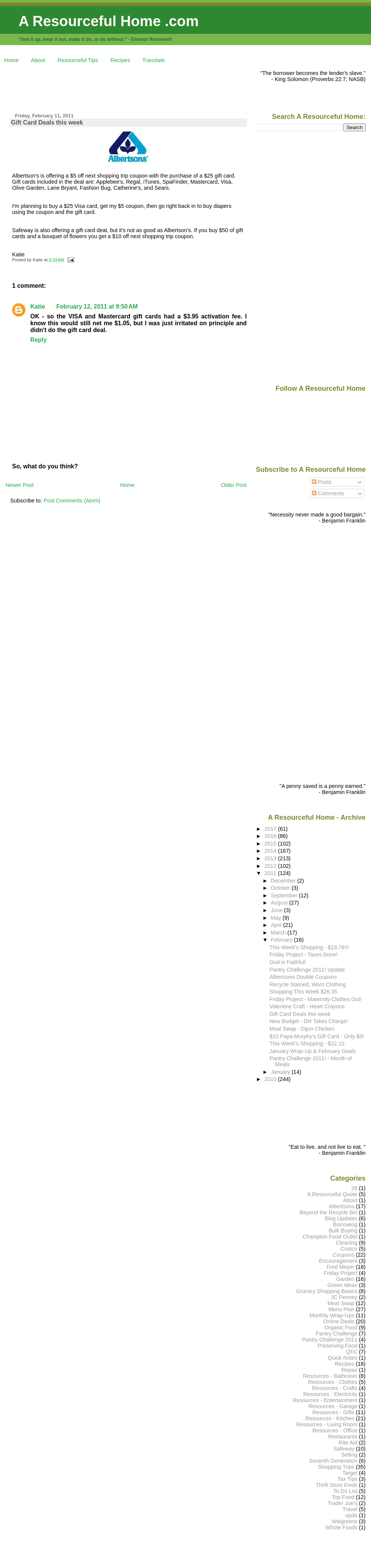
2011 (271, 873)
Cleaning (346, 1243)
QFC (351, 1352)
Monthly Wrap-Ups (331, 1315)
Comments (328, 493)
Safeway (343, 1449)
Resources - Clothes (332, 1382)
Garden (345, 1279)
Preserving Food (337, 1346)
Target (349, 1473)
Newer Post (19, 485)
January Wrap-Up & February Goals (312, 1051)
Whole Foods (341, 1527)
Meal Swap (340, 1303)
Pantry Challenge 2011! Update (307, 970)
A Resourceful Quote (332, 1194)
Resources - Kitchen (329, 1418)
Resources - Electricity (330, 1394)
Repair (349, 1370)
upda (351, 1515)
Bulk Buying (343, 1231)
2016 (271, 836)
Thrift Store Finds (336, 1485)
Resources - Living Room (326, 1424)
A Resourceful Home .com (109, 21)
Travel (350, 1509)
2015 (271, 844)
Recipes (120, 60)
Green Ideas (342, 1285)
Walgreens (344, 1521)
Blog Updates (341, 1218)
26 (354, 1188)
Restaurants (342, 1437)
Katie (37, 306)
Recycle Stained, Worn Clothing (307, 984)
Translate (153, 60)
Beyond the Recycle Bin (328, 1212)
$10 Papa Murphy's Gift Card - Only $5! (316, 1036)
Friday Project (340, 1273)
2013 (271, 858)
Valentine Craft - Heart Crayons (306, 1006)
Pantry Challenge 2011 (329, 1340)
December (284, 881)
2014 (271, 851)
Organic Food (340, 1327)
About (38, 60)
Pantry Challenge (336, 1334)
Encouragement (338, 1261)
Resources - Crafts (334, 1388)
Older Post (234, 485)
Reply (38, 340)
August (280, 903)
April (277, 925)
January (281, 1072)
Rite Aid (348, 1443)
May (277, 918)
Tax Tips (347, 1479)
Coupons (343, 1255)
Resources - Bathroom (330, 1376)
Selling (349, 1455)
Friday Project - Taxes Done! (303, 955)
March (279, 933)
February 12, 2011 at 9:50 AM (97, 306)
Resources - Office (334, 1430)
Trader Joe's (342, 1503)
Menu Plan (341, 1309)
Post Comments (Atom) (72, 501)
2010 (271, 1079)
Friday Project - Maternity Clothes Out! (315, 999)
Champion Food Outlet (330, 1237)
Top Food (343, 1497)
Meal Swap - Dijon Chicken (301, 1029)
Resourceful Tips (78, 60)
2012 (271, 866)
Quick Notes (342, 1358)
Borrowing (345, 1224)
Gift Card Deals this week (47, 122)
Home (11, 60)
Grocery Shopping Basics (326, 1291)
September (285, 895)
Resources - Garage (332, 1406)
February (282, 940)
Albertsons (341, 1206)
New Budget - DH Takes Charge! (308, 1021)
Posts (322, 482)
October (281, 888)
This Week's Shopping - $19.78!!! (309, 947)
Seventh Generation (333, 1461)
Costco (348, 1249)
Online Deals (338, 1321)
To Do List (345, 1491)
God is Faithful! (287, 962)
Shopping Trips (336, 1467)
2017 (271, 829)
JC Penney (344, 1297)
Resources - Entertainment (325, 1400)
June (277, 910)
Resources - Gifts (333, 1412)
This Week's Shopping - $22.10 (306, 1043)
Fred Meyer (340, 1267)
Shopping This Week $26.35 (303, 992)
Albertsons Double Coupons (303, 977)
